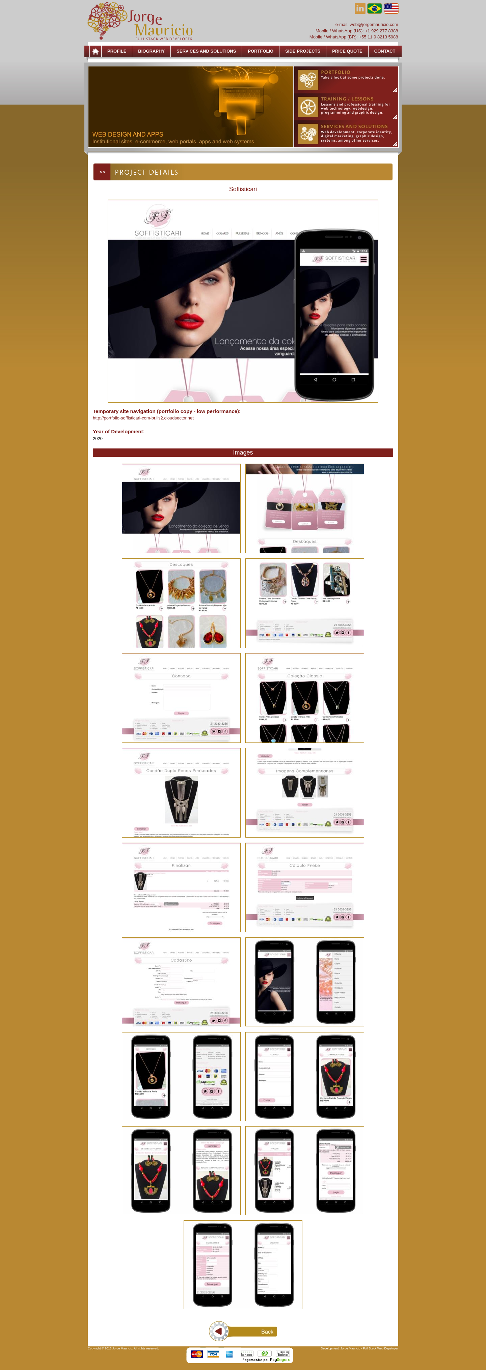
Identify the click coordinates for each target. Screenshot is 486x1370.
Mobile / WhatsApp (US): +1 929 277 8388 (357, 30)
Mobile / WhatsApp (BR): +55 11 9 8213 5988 (353, 36)
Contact (385, 51)
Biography (151, 51)
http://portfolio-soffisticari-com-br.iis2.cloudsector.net (143, 417)
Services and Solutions (206, 51)
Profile (116, 51)
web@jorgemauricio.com (374, 24)
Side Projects (302, 51)
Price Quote (347, 51)
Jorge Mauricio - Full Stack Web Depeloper (369, 1348)
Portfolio (260, 51)
